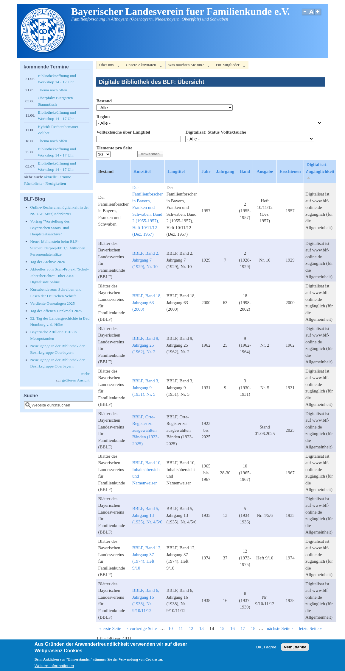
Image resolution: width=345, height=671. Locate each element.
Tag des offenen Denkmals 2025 (56, 311)
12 (191, 628)
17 (242, 628)
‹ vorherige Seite (142, 628)
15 (222, 628)
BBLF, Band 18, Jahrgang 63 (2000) (146, 302)
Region (103, 116)
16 (232, 628)
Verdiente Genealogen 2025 (52, 303)
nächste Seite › (280, 628)
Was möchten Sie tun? (187, 65)
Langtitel (176, 171)
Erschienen (290, 171)
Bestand (104, 100)
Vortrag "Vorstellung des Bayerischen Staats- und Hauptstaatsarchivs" (50, 227)
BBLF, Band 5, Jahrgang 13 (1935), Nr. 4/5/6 (147, 515)
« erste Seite (110, 628)
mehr (85, 373)
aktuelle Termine (57, 177)
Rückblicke (33, 183)
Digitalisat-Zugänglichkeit (320, 171)
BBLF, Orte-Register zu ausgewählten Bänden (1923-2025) (145, 430)
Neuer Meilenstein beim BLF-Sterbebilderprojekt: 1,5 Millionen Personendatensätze (57, 247)
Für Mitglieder (229, 65)
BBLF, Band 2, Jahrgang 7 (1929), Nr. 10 (145, 260)
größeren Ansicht (76, 380)
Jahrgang (225, 171)
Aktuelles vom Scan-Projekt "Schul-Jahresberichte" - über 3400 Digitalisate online (59, 275)
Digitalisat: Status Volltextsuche (215, 132)
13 (201, 628)
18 (253, 628)
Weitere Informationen (54, 668)
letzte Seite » (310, 628)
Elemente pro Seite (114, 148)
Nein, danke (295, 649)
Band (245, 171)
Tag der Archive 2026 (47, 261)
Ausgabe (265, 171)
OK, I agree (266, 649)
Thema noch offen (52, 90)
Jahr (205, 171)
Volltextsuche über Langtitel (123, 132)
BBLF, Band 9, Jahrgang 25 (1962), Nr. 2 (145, 345)
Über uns (107, 65)
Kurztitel (141, 171)
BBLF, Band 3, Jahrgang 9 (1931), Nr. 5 (145, 387)
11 (180, 628)
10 (170, 628)
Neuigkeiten (56, 183)
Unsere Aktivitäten (142, 65)
